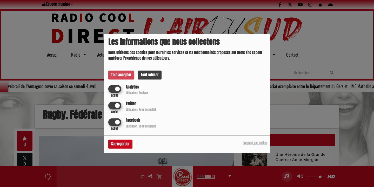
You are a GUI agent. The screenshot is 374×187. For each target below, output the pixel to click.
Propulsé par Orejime (255, 143)
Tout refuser (150, 75)
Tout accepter (121, 75)
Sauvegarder (120, 144)
